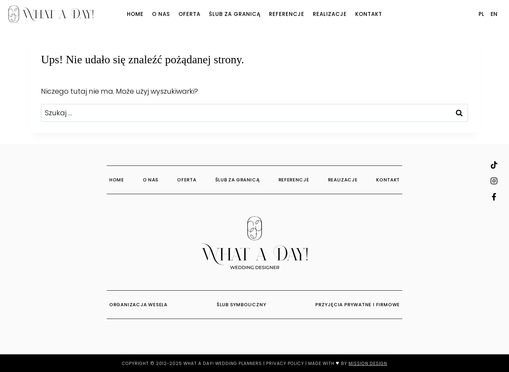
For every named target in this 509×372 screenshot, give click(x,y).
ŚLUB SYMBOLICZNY (242, 304)
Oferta (189, 14)
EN (494, 14)
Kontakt (368, 14)
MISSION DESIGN (368, 363)
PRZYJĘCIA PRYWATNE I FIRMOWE (357, 304)
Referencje (286, 14)
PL (481, 14)
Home (135, 14)
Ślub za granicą (235, 14)
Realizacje (330, 14)
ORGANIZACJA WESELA (139, 304)
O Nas (161, 14)
